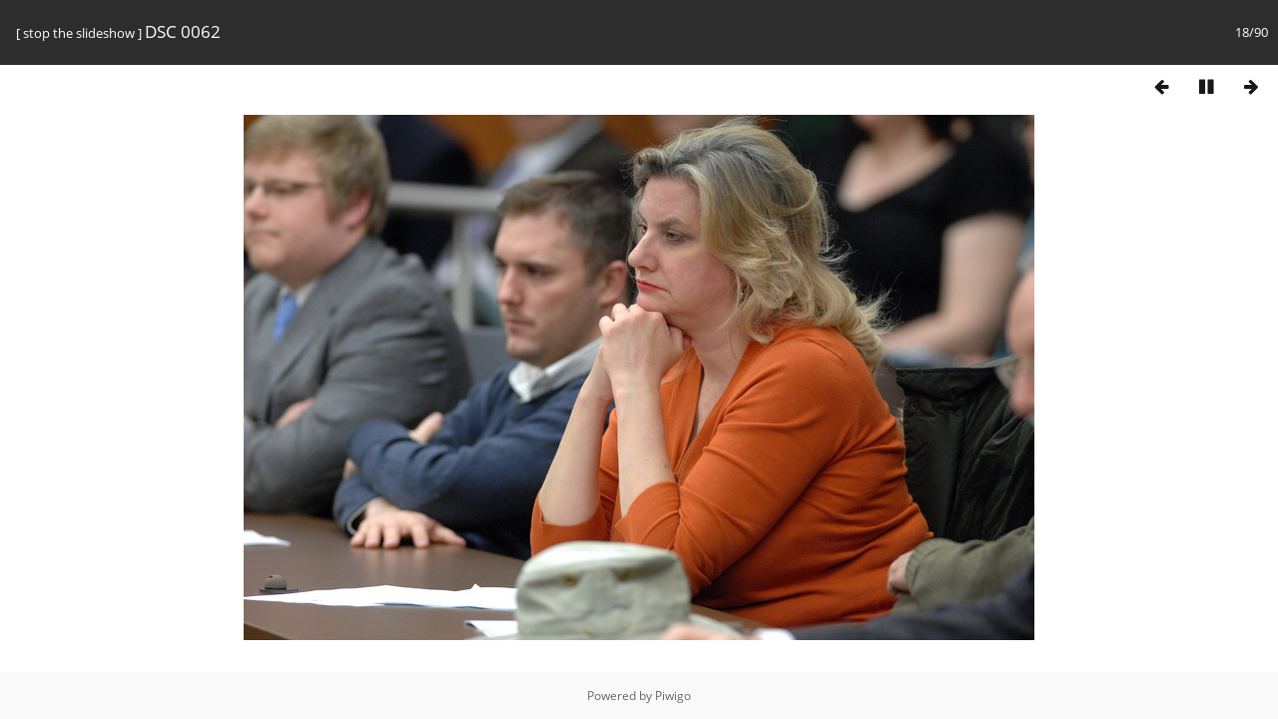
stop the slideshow (79, 33)
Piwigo (673, 695)
